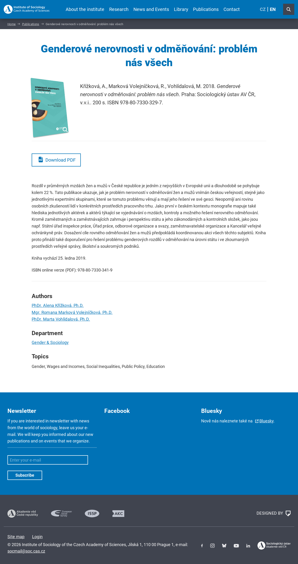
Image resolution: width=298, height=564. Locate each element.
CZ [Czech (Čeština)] (263, 9)
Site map (16, 536)
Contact (232, 9)
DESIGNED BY (274, 513)
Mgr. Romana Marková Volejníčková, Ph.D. (72, 312)
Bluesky (266, 420)
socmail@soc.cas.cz (26, 551)
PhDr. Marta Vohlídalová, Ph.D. (61, 319)
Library (181, 9)
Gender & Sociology (50, 342)
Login (37, 536)
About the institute (85, 9)
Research (119, 9)
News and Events (151, 9)
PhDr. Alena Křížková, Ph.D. (58, 305)
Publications (206, 9)
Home (11, 24)
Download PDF (60, 160)
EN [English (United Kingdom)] (273, 9)
